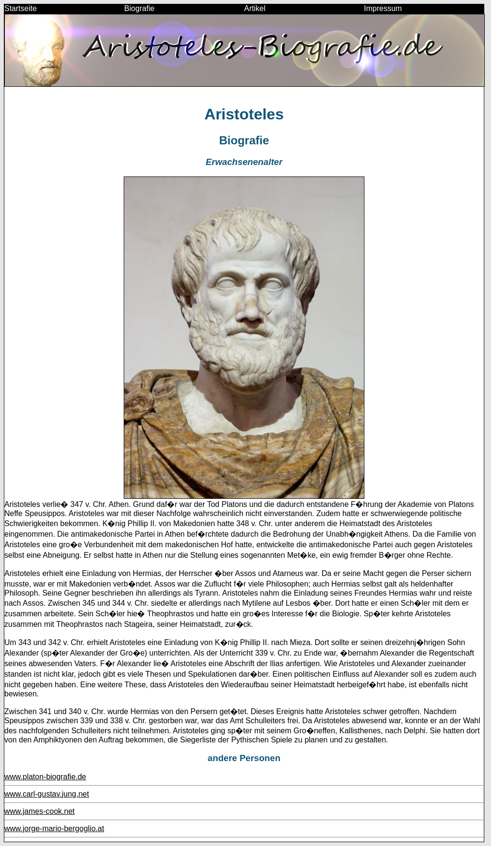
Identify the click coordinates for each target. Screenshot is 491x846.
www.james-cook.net (39, 811)
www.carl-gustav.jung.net (46, 794)
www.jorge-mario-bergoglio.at (54, 828)
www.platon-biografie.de (45, 777)
